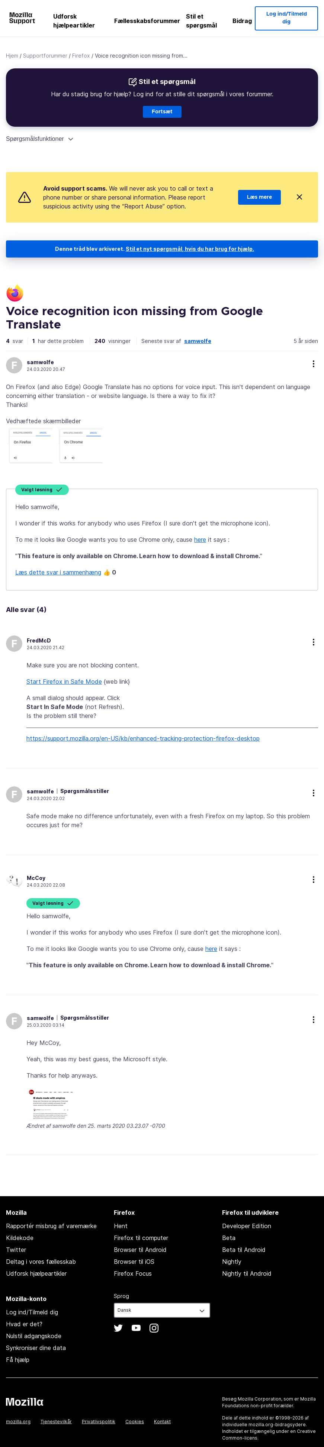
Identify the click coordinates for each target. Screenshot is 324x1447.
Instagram (154, 1328)
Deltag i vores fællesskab (41, 1261)
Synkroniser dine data (36, 1347)
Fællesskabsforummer (147, 21)
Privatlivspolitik (98, 1421)
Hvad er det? (24, 1324)
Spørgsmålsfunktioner (35, 139)
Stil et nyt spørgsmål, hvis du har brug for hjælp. (190, 249)
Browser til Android (140, 1249)
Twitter (16, 1249)
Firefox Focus (133, 1273)
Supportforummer (45, 55)
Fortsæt (162, 111)
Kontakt (162, 1421)
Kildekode (19, 1238)
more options (313, 363)
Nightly (231, 1261)
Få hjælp (17, 1359)
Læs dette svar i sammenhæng (58, 572)
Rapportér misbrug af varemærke (51, 1226)
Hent (121, 1226)
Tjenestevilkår (56, 1421)
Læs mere (259, 197)
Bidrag (242, 21)
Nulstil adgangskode (33, 1336)
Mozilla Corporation (259, 1399)
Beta (228, 1238)
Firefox (81, 55)
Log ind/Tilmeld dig (286, 18)
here (200, 539)
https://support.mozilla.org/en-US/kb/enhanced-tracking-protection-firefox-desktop (143, 738)
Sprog (121, 1296)
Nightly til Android (247, 1273)
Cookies (134, 1421)
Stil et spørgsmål (201, 21)
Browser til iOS (134, 1261)
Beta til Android (244, 1249)
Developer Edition (246, 1226)
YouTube (136, 1328)
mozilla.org (18, 1421)
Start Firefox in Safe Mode (64, 681)
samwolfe (197, 341)
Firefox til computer (141, 1238)
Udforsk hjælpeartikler (74, 21)
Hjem (12, 55)
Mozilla (24, 1402)
